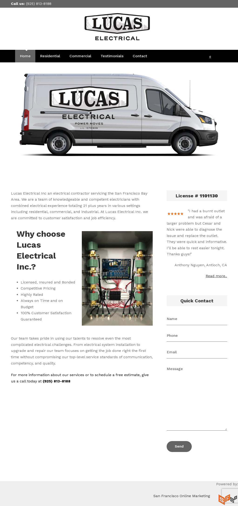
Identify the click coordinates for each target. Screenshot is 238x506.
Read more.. (216, 276)
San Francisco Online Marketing (181, 496)
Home (25, 56)
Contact (140, 56)
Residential (50, 56)
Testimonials (112, 56)
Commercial (80, 56)
